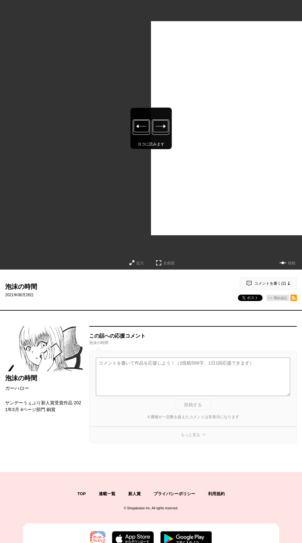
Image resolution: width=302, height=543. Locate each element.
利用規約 (216, 493)
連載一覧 (107, 493)
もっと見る (190, 435)
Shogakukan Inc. (139, 508)
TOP (81, 493)
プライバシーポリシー (174, 493)
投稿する (193, 404)
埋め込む (280, 298)
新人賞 (134, 493)
